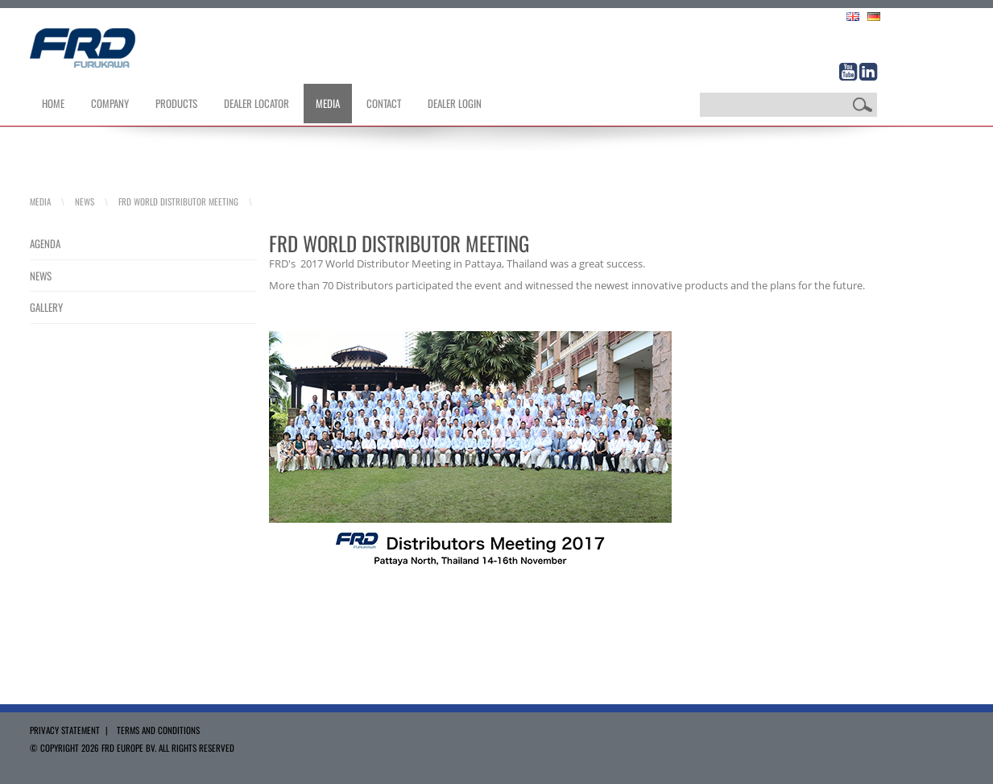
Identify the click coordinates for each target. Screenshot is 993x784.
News (84, 201)
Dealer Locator (256, 103)
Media (328, 103)
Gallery (46, 307)
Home (53, 103)
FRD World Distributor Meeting (178, 201)
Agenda (45, 243)
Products (176, 103)
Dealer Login (455, 103)
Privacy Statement (65, 730)
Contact (383, 103)
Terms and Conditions (158, 730)
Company (110, 103)
